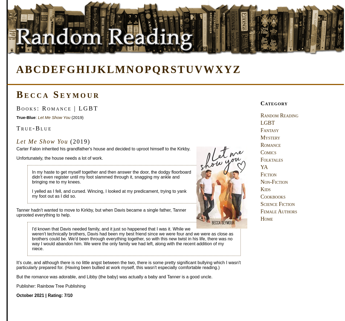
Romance (270, 145)
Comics (268, 152)
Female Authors (278, 211)
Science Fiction (277, 204)
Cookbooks (272, 197)
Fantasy (269, 130)
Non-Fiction (274, 182)
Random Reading (279, 115)
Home (266, 219)
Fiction (268, 174)
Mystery (270, 138)
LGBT (267, 123)
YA (264, 167)
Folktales (271, 160)
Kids (265, 189)
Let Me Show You (54, 117)
